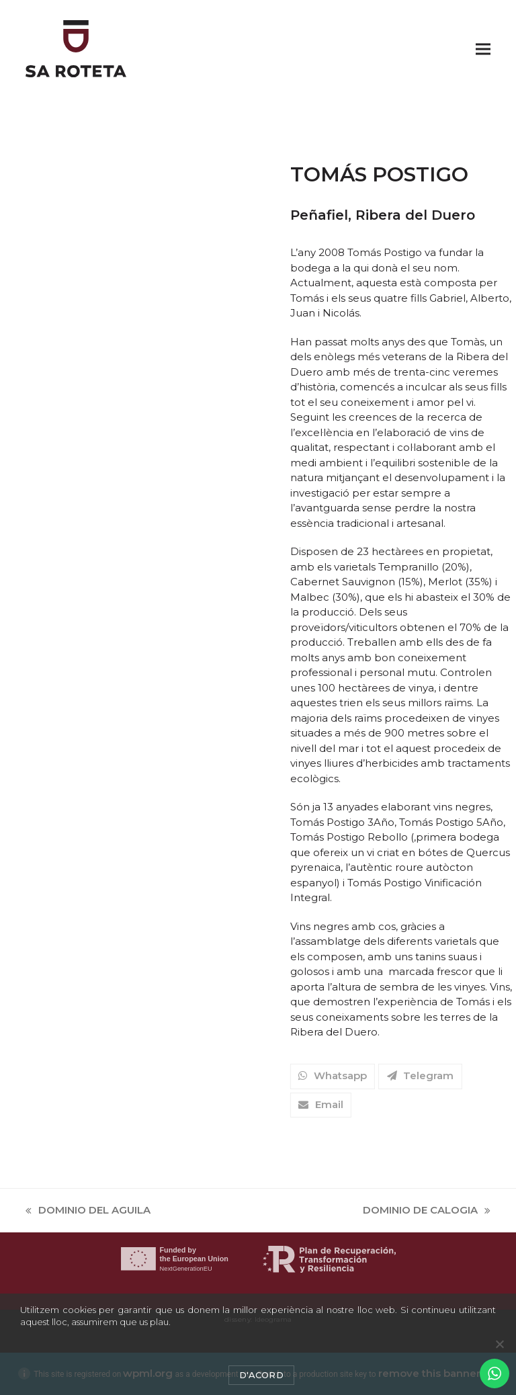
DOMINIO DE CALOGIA (426, 1210)
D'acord (261, 1374)
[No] (499, 1344)
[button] (483, 48)
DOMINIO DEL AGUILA (88, 1210)
